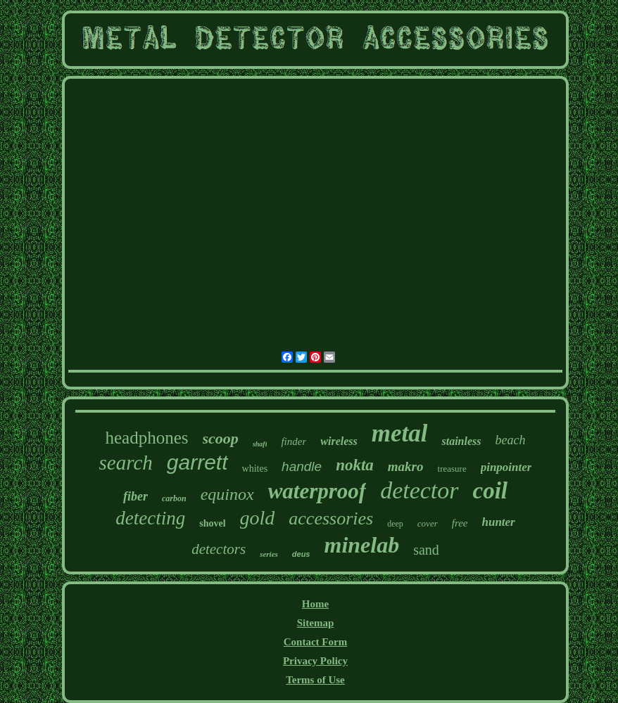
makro (406, 466)
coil (490, 490)
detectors (218, 549)
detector (419, 490)
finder (293, 441)
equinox (227, 494)
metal (400, 433)
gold (257, 518)
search (126, 462)
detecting (150, 518)
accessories (331, 518)
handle (302, 466)
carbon (174, 498)
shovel (212, 523)
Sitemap (315, 622)
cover (427, 523)
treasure (452, 468)
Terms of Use (315, 679)
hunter (498, 522)
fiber (135, 496)
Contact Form (315, 641)
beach (510, 440)
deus (301, 554)
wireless (338, 441)
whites (255, 468)
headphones (147, 437)
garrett (197, 462)
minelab (361, 544)
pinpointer (506, 467)
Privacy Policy (315, 660)
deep (395, 524)
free (460, 523)
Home (315, 604)
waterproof (317, 491)
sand (426, 549)
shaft (260, 444)
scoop (221, 438)
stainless (461, 441)
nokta (355, 465)
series (269, 554)
